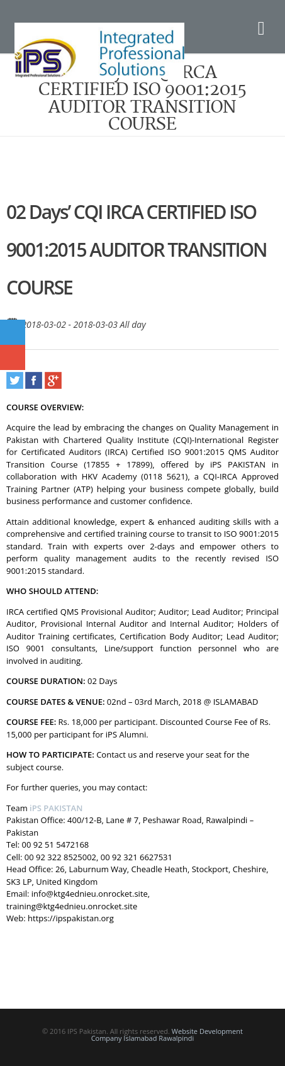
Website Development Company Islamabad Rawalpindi (167, 1034)
